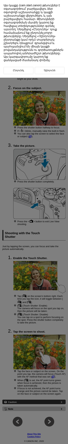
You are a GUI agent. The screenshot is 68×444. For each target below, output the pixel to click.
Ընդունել (40, 29)
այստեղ (10, 29)
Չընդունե (49, 70)
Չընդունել (46, 36)
